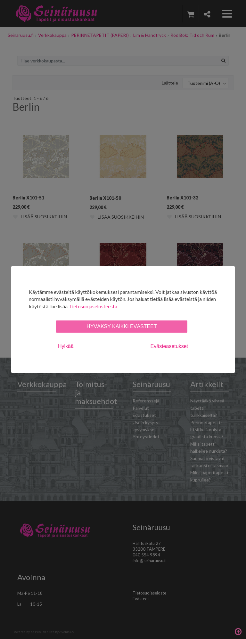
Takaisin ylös (238, 631)
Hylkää (66, 346)
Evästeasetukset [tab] (169, 346)
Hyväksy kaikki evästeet (121, 326)
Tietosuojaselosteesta (93, 306)
